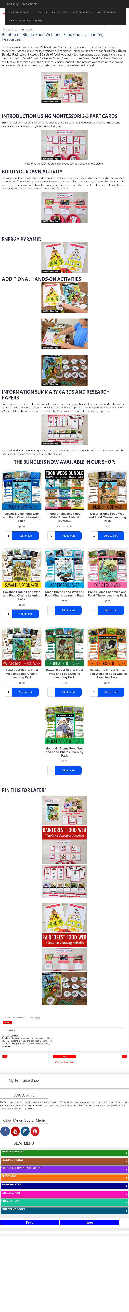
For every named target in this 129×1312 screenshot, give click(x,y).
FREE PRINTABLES (19, 20)
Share (7, 1023)
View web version (64, 1062)
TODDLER (41, 12)
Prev (29, 1223)
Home (64, 1057)
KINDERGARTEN (82, 12)
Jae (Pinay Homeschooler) (15, 1017)
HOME (38, 20)
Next (89, 1223)
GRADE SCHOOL (107, 12)
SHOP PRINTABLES (19, 12)
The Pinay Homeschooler (22, 4)
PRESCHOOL (60, 12)
